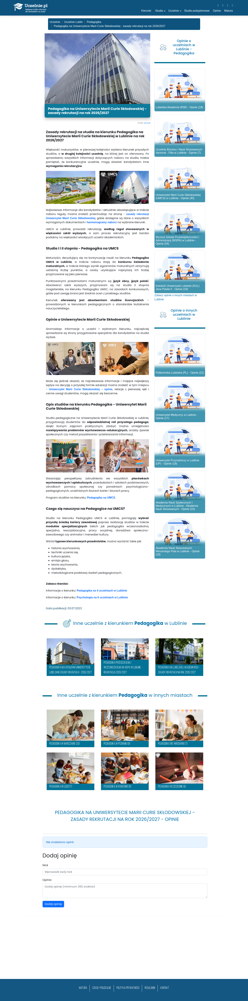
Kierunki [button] (146, 10)
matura (83, 988)
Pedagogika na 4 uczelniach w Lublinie (102, 590)
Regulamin (150, 988)
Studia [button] (159, 10)
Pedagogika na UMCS (101, 497)
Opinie (217, 10)
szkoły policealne (101, 988)
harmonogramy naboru (102, 222)
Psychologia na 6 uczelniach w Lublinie (102, 597)
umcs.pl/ (147, 123)
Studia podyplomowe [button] (197, 10)
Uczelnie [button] (173, 10)
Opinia (47, 880)
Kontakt (164, 988)
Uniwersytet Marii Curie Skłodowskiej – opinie (80, 389)
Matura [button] (228, 10)
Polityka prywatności (127, 988)
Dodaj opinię (53, 904)
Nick (45, 865)
